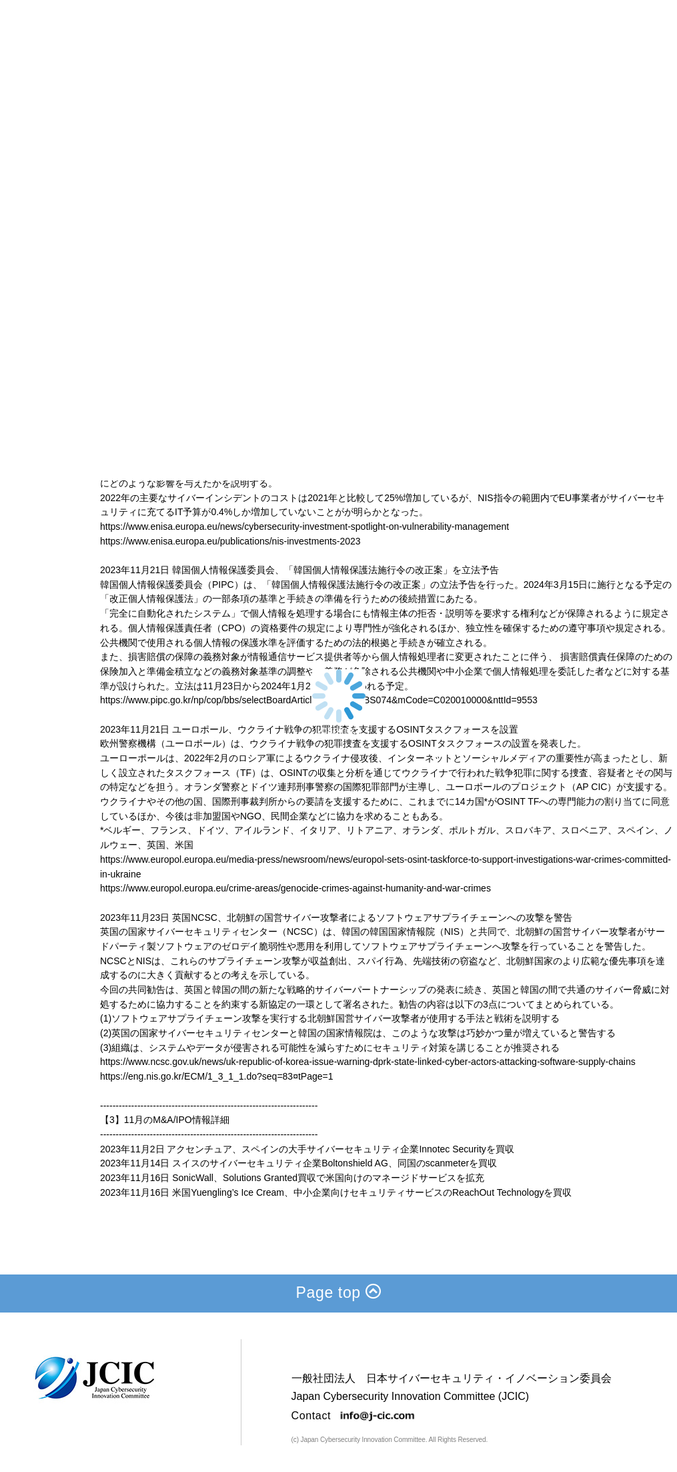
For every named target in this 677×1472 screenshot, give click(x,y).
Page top (339, 1292)
